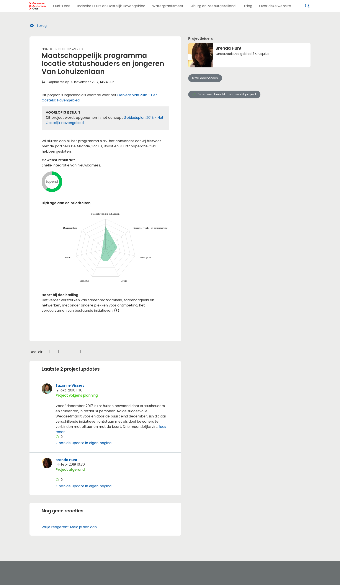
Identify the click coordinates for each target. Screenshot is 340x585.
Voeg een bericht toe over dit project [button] (224, 94)
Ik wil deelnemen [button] (205, 78)
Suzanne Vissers (70, 385)
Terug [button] (38, 25)
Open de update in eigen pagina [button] (83, 442)
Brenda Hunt (66, 459)
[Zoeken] (307, 6)
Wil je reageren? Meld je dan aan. (69, 527)
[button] (62, 6)
